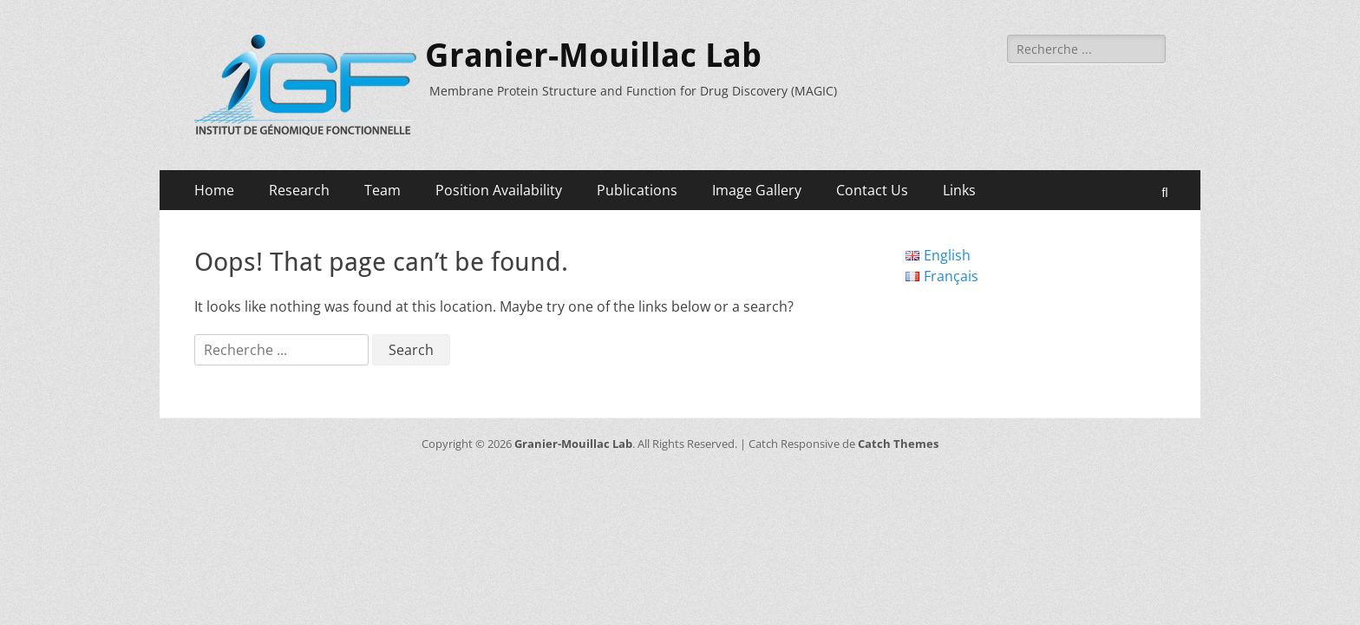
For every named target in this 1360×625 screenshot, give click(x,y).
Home (214, 190)
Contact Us (872, 190)
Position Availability (498, 190)
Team (382, 190)
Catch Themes (898, 443)
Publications (637, 190)
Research (299, 190)
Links (959, 190)
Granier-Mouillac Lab (593, 55)
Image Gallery (756, 190)
